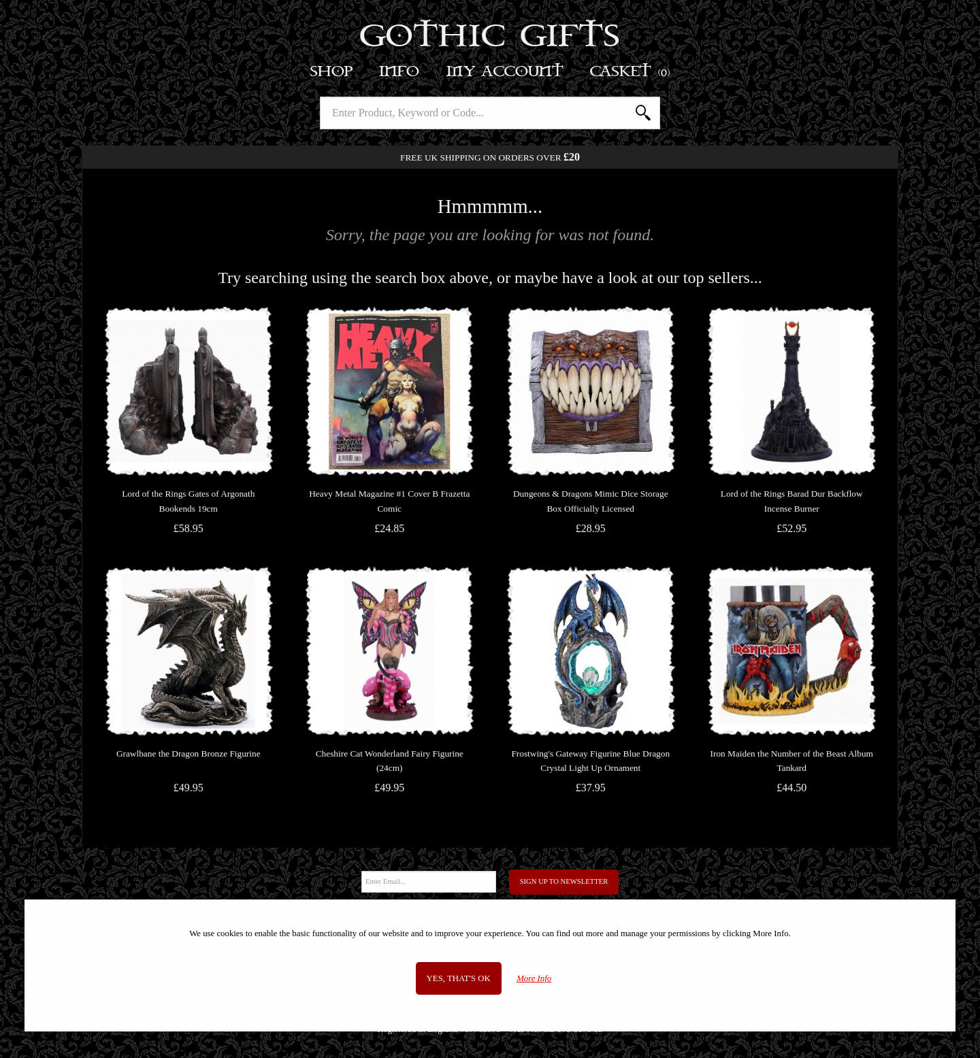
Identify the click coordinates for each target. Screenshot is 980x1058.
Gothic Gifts (490, 37)
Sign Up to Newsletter (564, 881)
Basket (630, 71)
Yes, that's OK (459, 978)
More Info (534, 978)
